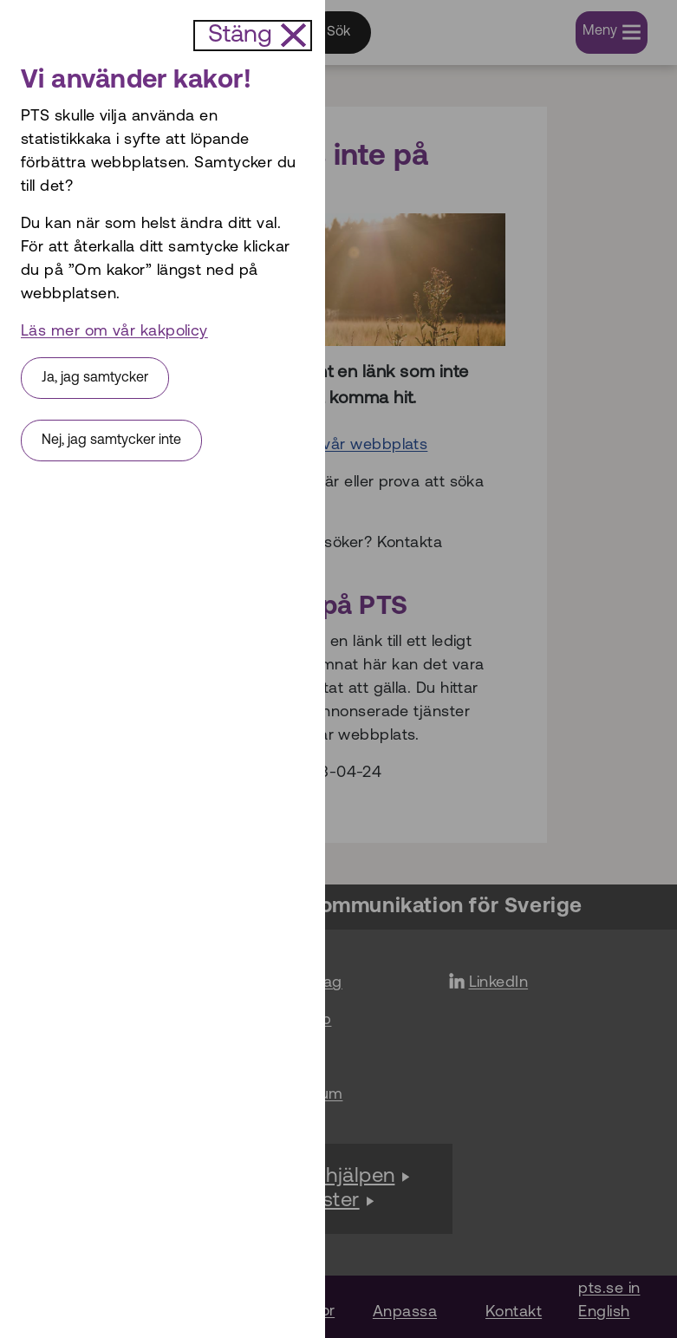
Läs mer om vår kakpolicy (114, 331)
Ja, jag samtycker (95, 378)
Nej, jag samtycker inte (111, 440)
